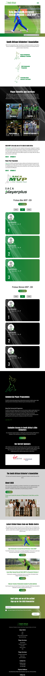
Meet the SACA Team (22, 637)
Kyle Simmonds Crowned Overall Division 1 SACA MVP (22, 13)
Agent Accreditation (22, 657)
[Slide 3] (21, 30)
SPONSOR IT (13, 157)
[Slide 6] (25, 30)
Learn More (8, 420)
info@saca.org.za (23, 663)
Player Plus (7, 163)
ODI (22, 209)
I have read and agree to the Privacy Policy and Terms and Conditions (19, 610)
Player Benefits (14, 133)
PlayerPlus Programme (22, 644)
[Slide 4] (22, 30)
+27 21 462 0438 (22, 665)
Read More (22, 555)
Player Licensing (22, 647)
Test (16, 209)
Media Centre (22, 656)
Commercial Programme (31, 133)
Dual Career (14, 116)
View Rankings (22, 204)
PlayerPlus (31, 116)
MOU (22, 634)
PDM (22, 649)
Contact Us (22, 438)
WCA (22, 632)
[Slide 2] (20, 30)
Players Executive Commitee (22, 635)
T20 (29, 209)
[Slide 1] (19, 30)
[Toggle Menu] (38, 3)
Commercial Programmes (22, 654)
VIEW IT (7, 157)
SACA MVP (9, 148)
